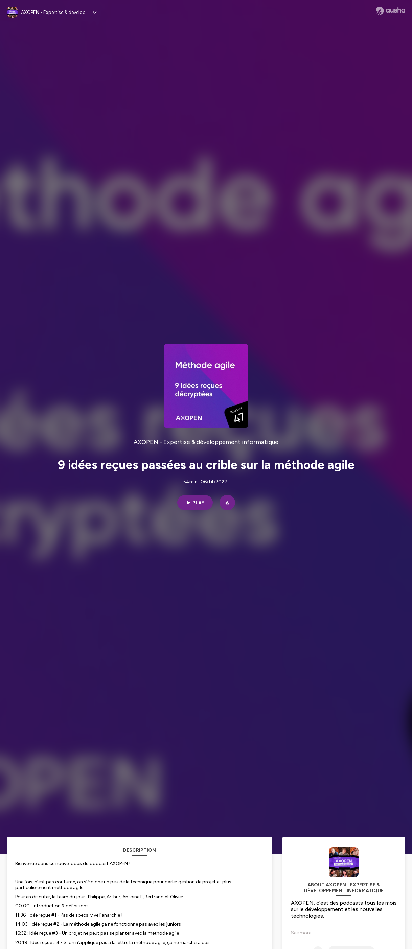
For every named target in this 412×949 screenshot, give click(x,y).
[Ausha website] (390, 11)
